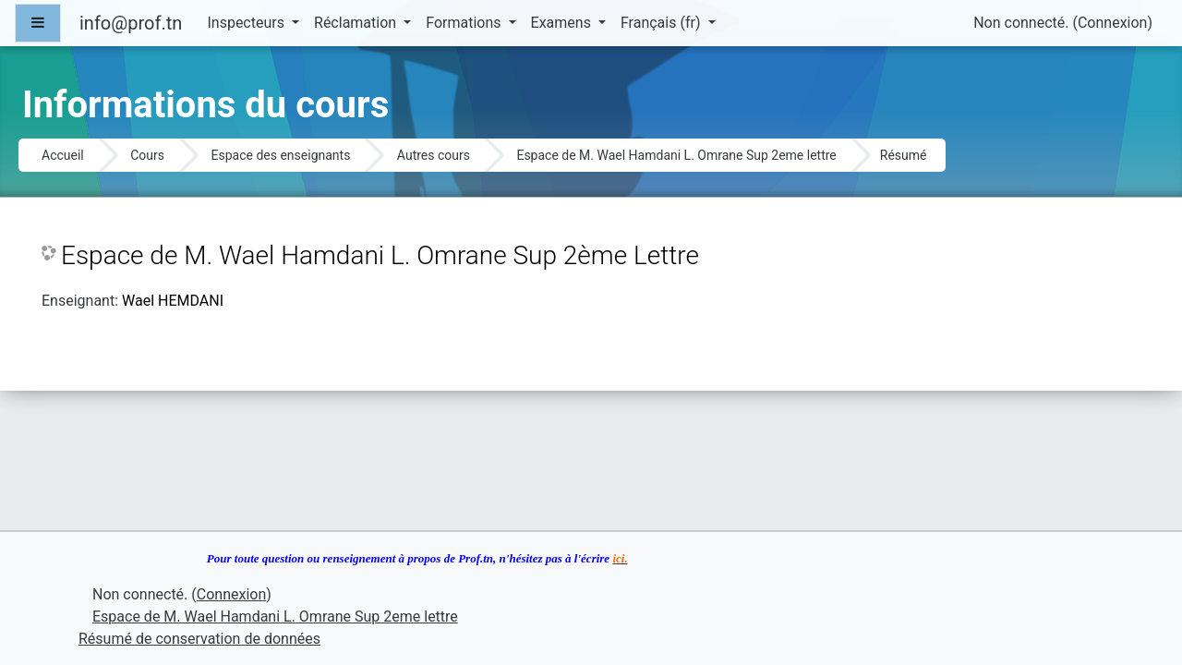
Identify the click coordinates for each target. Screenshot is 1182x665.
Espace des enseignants (281, 155)
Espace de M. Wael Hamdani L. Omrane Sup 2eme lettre (676, 155)
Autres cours (433, 155)
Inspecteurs (247, 22)
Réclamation (357, 22)
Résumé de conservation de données (199, 638)
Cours (147, 155)
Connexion (1112, 22)
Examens (563, 22)
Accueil (63, 155)
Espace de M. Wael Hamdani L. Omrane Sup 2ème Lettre (380, 255)
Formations (465, 22)
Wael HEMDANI (172, 300)
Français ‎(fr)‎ (662, 22)
